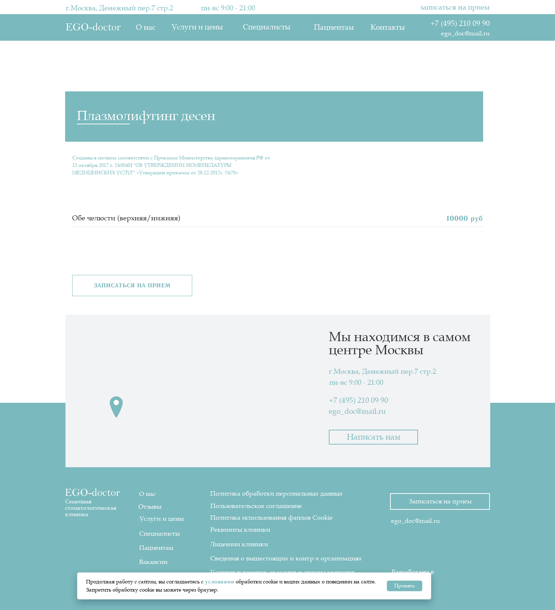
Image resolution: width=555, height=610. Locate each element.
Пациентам (334, 27)
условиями (219, 581)
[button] (132, 285)
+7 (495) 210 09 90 (460, 23)
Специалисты (266, 27)
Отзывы (149, 506)
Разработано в (412, 572)
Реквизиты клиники (240, 529)
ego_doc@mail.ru (465, 33)
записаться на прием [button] (455, 7)
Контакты (388, 27)
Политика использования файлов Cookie (271, 517)
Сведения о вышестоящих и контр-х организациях (286, 558)
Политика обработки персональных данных (276, 493)
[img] (459, 568)
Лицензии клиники (239, 544)
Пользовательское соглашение (256, 506)
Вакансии (153, 562)
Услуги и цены (197, 27)
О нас (145, 27)
